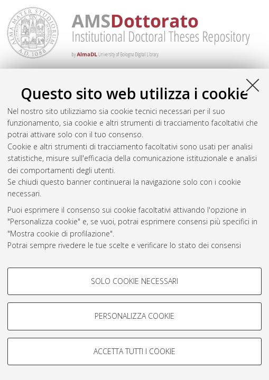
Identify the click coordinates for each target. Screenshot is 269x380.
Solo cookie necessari (134, 281)
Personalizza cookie (134, 316)
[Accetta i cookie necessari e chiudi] (252, 85)
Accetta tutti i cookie (134, 351)
